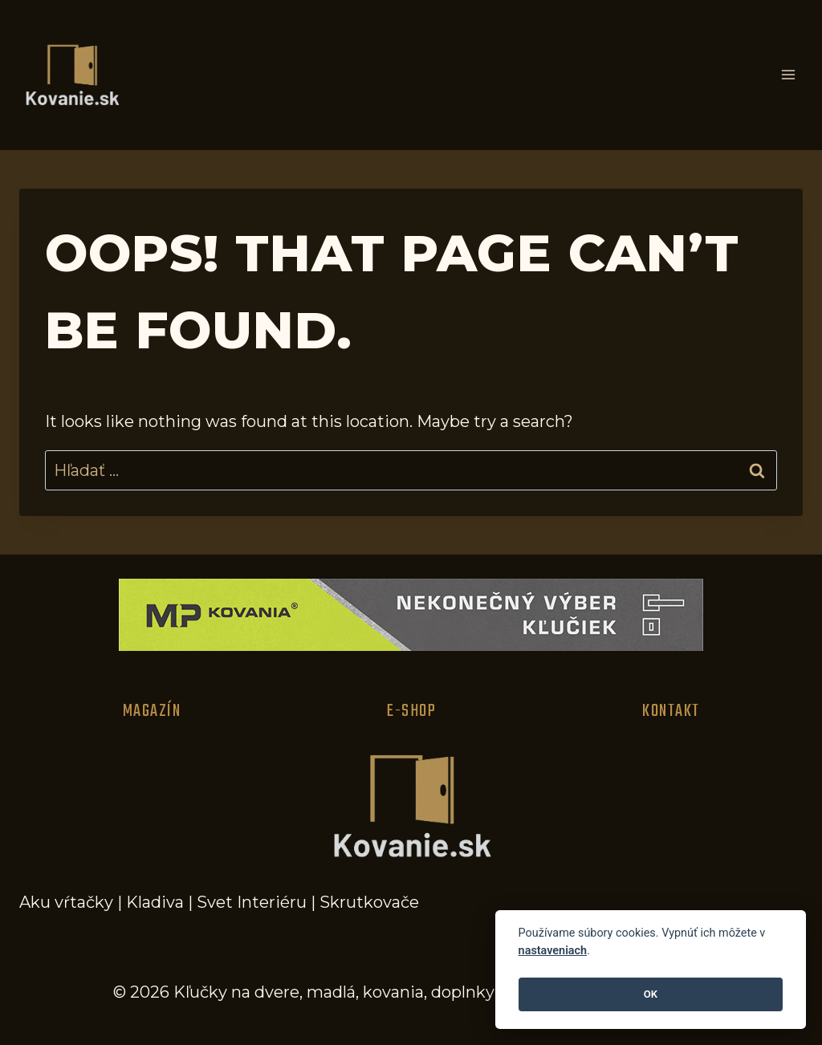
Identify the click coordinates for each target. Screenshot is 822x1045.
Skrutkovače (369, 902)
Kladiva (155, 902)
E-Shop (411, 711)
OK (650, 994)
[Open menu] (788, 75)
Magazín (152, 711)
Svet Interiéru (252, 902)
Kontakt (671, 711)
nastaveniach (553, 951)
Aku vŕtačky (66, 902)
